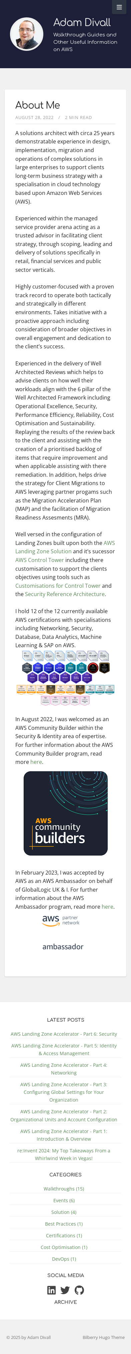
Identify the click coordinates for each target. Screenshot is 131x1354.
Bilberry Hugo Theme (104, 1337)
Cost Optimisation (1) (64, 1247)
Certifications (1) (64, 1235)
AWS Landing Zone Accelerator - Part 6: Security (64, 1034)
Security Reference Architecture (65, 594)
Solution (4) (63, 1212)
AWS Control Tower (39, 560)
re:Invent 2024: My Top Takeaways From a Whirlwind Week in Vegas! (63, 1154)
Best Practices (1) (64, 1224)
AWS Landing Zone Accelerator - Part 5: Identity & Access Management (64, 1049)
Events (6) (64, 1200)
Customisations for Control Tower (58, 585)
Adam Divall (81, 22)
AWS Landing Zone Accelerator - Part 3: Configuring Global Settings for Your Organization (63, 1092)
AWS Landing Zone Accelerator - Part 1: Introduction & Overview (63, 1135)
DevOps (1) (64, 1259)
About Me (37, 105)
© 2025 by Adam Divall (28, 1337)
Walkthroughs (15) (64, 1189)
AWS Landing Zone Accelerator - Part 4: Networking (63, 1069)
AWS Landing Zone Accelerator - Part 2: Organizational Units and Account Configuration (63, 1115)
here (36, 762)
